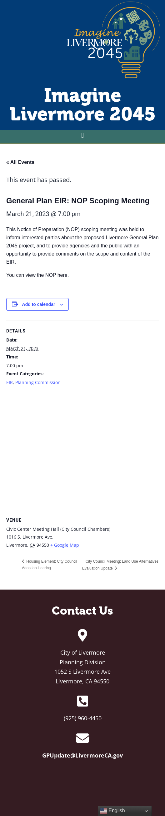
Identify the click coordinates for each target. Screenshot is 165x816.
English (112, 811)
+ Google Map (64, 545)
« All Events (20, 162)
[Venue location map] (82, 452)
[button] (82, 135)
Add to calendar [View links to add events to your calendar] (38, 304)
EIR (9, 382)
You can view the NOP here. (37, 275)
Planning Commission (38, 382)
